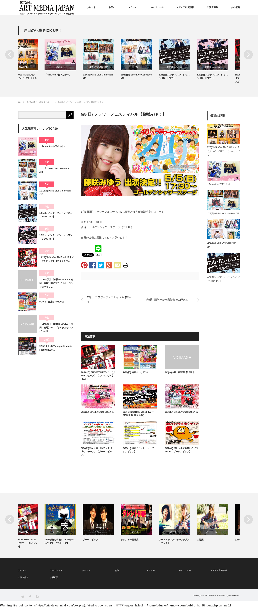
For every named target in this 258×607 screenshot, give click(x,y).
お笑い (112, 7)
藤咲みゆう (131, 211)
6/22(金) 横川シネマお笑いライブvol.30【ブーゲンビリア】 (181, 450)
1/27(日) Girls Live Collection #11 (109, 76)
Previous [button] (9, 54)
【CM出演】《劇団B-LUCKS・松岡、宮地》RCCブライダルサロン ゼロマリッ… (56, 283)
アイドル (43, 7)
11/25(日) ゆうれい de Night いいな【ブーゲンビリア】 (71, 541)
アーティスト (67, 7)
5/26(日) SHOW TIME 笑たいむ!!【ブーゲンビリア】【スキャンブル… (223, 151)
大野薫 (211, 539)
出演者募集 (212, 7)
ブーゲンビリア (72, 532)
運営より (71, 67)
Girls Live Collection (110, 67)
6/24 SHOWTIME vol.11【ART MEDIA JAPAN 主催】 (138, 414)
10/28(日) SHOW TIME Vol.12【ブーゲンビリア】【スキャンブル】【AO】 (98, 375)
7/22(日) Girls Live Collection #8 (97, 412)
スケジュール (156, 7)
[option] (37, 61)
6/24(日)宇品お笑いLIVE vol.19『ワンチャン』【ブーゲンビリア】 (96, 451)
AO (148, 67)
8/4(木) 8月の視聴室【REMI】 (180, 372)
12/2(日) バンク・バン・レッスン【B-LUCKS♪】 (223, 76)
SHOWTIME (34, 67)
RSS (37, 596)
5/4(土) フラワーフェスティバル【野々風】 (108, 299)
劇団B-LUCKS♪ (186, 67)
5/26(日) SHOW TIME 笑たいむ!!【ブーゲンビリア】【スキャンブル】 (33, 78)
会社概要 (235, 7)
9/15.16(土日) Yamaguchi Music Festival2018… (55, 348)
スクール (132, 7)
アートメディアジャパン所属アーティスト (185, 541)
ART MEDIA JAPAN (214, 595)
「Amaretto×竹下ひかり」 (69, 74)
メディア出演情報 (185, 7)
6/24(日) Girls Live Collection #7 (181, 412)
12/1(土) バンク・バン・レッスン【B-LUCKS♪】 (185, 76)
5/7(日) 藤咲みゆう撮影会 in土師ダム (167, 299)
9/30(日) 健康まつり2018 (135, 372)
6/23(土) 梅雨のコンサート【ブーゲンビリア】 (139, 450)
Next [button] (248, 54)
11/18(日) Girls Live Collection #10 (148, 76)
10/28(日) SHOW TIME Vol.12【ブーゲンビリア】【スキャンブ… (56, 259)
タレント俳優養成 (141, 539)
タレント (91, 7)
